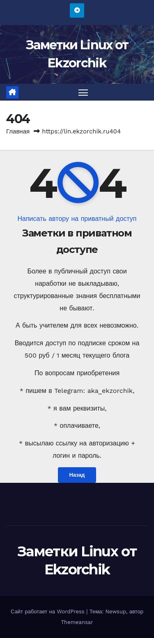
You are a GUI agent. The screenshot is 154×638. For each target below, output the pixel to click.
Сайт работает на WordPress (48, 611)
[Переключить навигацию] (83, 92)
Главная (18, 131)
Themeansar (77, 622)
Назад (77, 475)
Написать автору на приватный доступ (76, 219)
